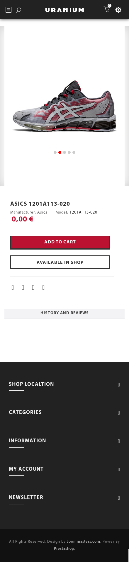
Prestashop (64, 549)
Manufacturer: (23, 212)
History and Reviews (64, 313)
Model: (62, 212)
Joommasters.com (83, 542)
